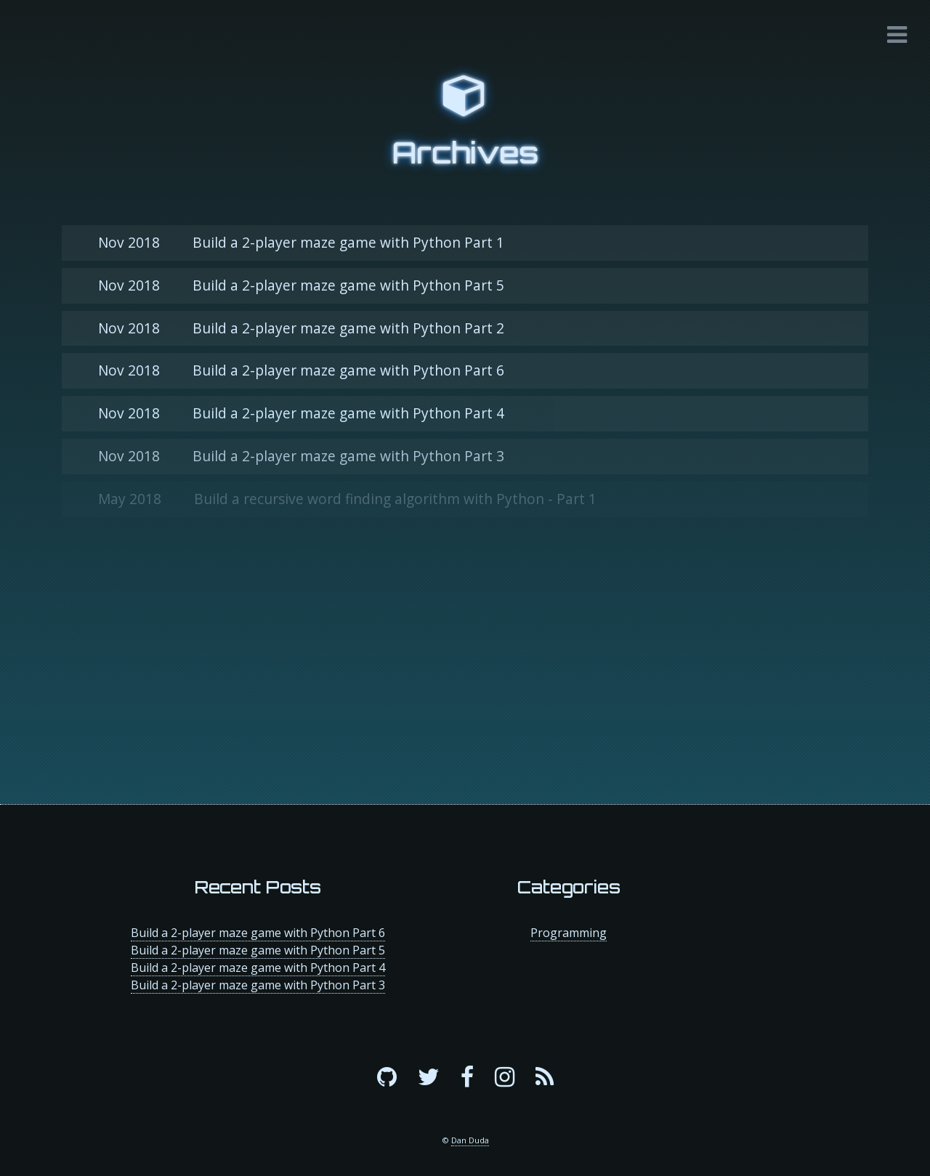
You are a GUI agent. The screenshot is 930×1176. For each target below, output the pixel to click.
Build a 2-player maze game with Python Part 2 (301, 328)
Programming (568, 933)
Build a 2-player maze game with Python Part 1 (301, 242)
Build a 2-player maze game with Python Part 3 (301, 456)
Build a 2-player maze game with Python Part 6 (301, 370)
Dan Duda (470, 1140)
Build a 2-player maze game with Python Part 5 (301, 285)
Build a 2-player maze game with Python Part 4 (301, 413)
